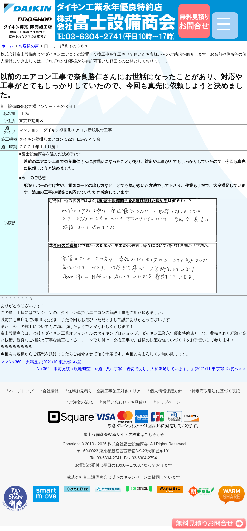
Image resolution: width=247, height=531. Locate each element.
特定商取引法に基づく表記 (216, 391)
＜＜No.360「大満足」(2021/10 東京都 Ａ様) (41, 362)
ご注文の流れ (81, 402)
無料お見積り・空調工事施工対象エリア (104, 391)
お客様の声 (29, 46)
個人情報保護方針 (166, 391)
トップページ (168, 402)
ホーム (7, 46)
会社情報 (51, 391)
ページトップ (21, 391)
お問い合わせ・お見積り (124, 402)
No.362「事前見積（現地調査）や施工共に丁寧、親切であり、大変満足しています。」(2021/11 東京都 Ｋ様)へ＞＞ (141, 369)
